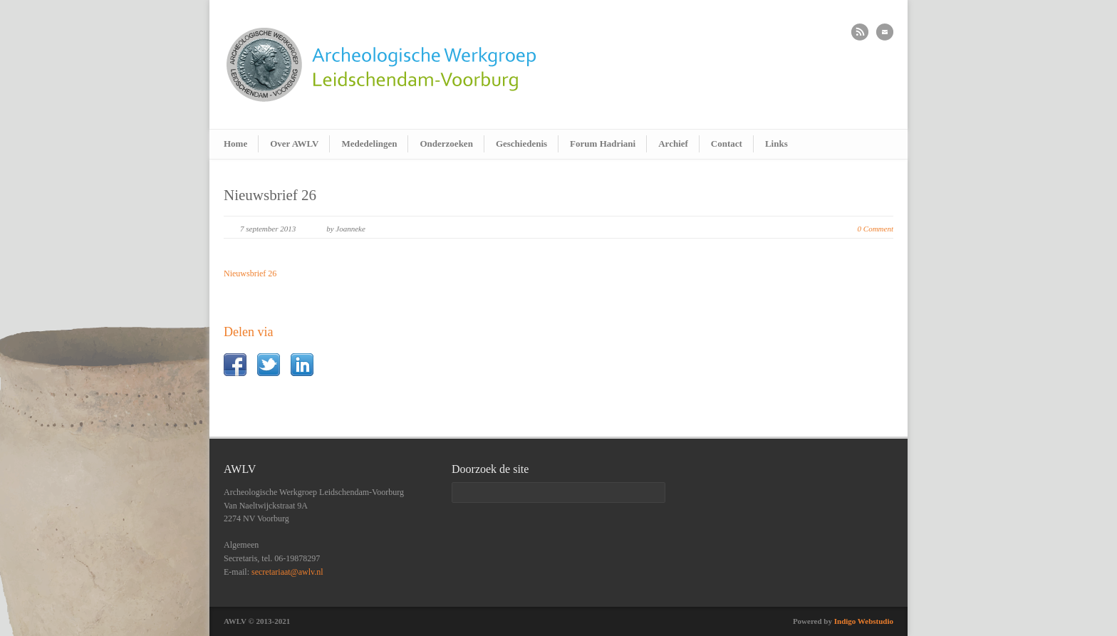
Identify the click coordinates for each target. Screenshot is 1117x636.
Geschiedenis (521, 143)
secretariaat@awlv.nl (287, 572)
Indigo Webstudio (863, 621)
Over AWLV (294, 143)
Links (776, 143)
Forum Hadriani (602, 143)
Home (235, 143)
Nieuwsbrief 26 (270, 195)
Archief (673, 143)
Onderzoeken (446, 143)
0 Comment (875, 228)
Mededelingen (369, 143)
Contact (726, 143)
